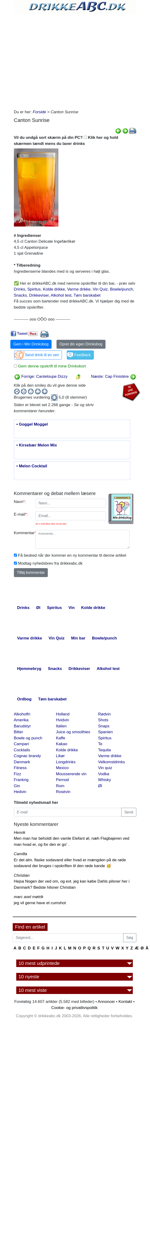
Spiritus (34, 289)
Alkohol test (61, 295)
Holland (63, 714)
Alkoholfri (22, 714)
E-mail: (21, 514)
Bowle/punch (121, 289)
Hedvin (20, 792)
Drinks (19, 289)
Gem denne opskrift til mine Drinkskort (51, 366)
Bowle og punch (28, 738)
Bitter (18, 732)
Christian (22, 875)
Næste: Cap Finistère (113, 376)
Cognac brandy (27, 756)
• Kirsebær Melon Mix (36, 445)
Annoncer (106, 1001)
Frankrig (21, 780)
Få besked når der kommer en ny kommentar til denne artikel (72, 555)
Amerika (21, 720)
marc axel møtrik (29, 897)
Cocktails (22, 750)
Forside (39, 112)
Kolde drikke (54, 289)
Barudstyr (22, 726)
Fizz (17, 774)
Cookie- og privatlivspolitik (74, 1007)
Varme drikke (78, 289)
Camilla (20, 854)
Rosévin (63, 792)
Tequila (104, 750)
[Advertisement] (56, 60)
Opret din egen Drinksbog (81, 344)
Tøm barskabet (86, 295)
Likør (60, 756)
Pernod (62, 780)
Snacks (20, 295)
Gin (17, 786)
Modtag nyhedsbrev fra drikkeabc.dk (50, 563)
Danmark (22, 762)
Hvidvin (62, 720)
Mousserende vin (71, 774)
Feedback (82, 355)
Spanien (105, 732)
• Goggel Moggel (32, 424)
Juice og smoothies (73, 732)
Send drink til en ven (42, 355)
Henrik (19, 832)
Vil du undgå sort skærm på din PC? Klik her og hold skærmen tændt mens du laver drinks (66, 140)
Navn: (20, 501)
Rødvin (104, 714)
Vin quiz (105, 768)
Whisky (104, 780)
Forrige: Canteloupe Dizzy (41, 376)
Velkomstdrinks (111, 762)
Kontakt (125, 1001)
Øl (100, 786)
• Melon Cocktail (31, 466)
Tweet (22, 333)
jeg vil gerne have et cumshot (40, 903)
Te (100, 744)
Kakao (61, 744)
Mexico (62, 768)
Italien (61, 726)
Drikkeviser (39, 295)
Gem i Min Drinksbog (31, 344)
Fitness (20, 768)
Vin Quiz (100, 289)
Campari (21, 744)
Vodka (103, 774)
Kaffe (60, 738)
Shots (103, 720)
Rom (60, 786)
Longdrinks (66, 762)
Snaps (103, 726)
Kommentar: (23, 533)
